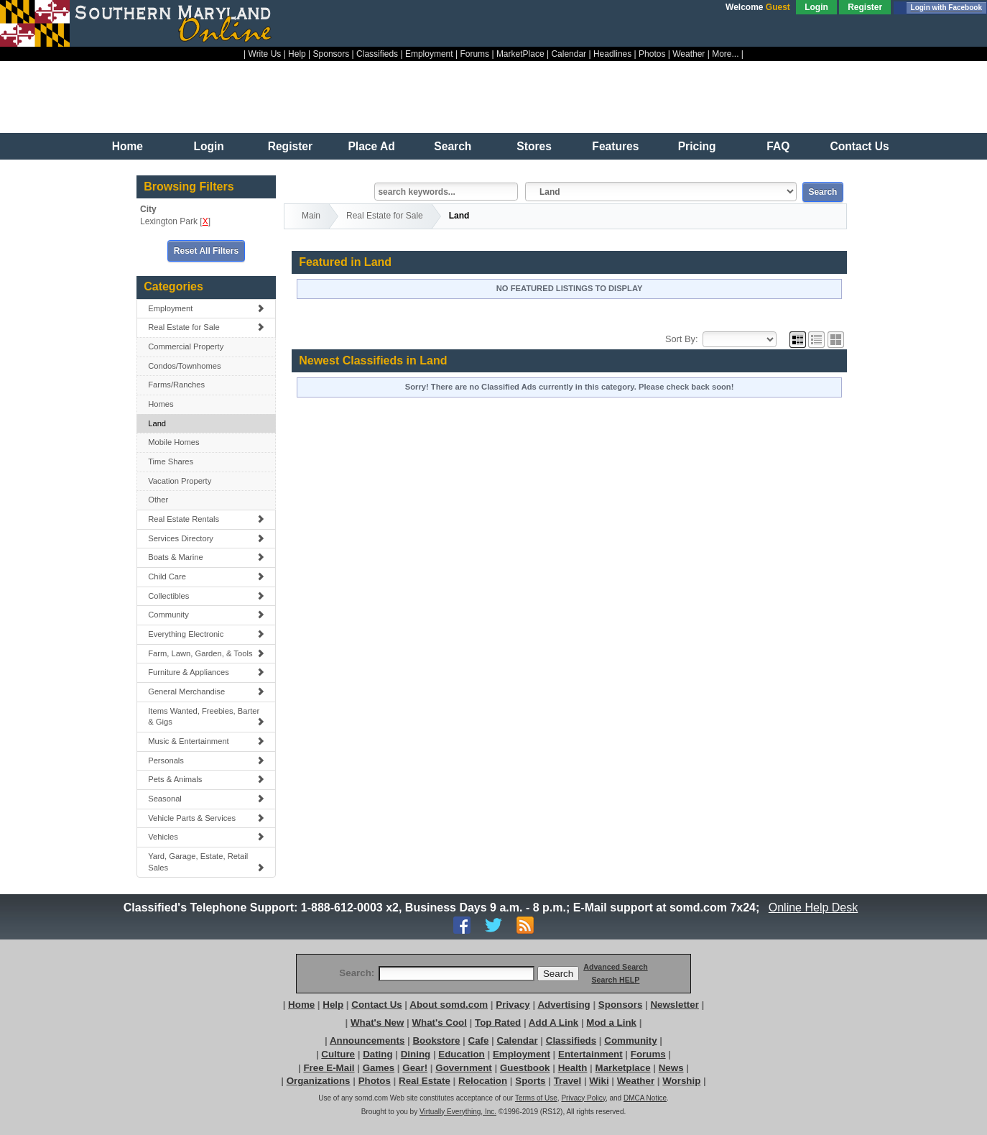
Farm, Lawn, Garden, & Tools (206, 653)
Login (816, 7)
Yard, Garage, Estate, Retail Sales (206, 862)
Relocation (482, 1080)
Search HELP (615, 979)
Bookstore (436, 1040)
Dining (415, 1054)
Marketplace (623, 1067)
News (671, 1067)
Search (452, 146)
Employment (429, 54)
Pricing (697, 146)
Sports (530, 1080)
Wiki (598, 1080)
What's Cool (439, 1022)
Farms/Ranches (176, 384)
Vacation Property (179, 481)
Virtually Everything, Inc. (458, 1112)
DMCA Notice (645, 1098)
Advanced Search (615, 966)
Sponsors (331, 54)
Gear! (414, 1067)
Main (311, 216)
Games (378, 1067)
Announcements (367, 1040)
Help (297, 54)
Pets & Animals (206, 779)
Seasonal (206, 798)
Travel (568, 1080)
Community (206, 614)
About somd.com (448, 1004)
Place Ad (371, 146)
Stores (534, 146)
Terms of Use (536, 1098)
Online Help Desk (813, 907)
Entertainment (590, 1054)
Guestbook (525, 1067)
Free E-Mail (328, 1067)
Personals (206, 760)
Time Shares (170, 461)
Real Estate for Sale (206, 327)
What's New (377, 1022)
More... (725, 54)
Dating (377, 1054)
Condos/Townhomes (184, 366)
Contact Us (859, 146)
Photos (652, 54)
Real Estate (424, 1080)
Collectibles (206, 596)
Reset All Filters (206, 251)
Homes (160, 404)
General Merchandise (206, 691)
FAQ (777, 146)
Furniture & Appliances (206, 672)
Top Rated (498, 1022)
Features (615, 146)
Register (865, 7)
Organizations (319, 1080)
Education (461, 1054)
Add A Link (553, 1022)
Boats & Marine (206, 557)
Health (573, 1067)
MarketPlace (520, 54)
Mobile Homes (174, 442)
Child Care (206, 576)
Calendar (568, 54)
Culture (338, 1054)
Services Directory (206, 538)
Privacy (512, 1004)
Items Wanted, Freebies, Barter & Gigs (206, 717)
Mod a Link (611, 1022)
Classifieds (377, 54)
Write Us (265, 54)
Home (127, 146)
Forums (474, 54)
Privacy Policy (583, 1098)
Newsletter (674, 1004)
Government (463, 1067)
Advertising (563, 1004)
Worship (681, 1080)
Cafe (478, 1040)
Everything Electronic (206, 634)
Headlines (612, 54)
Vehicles (206, 836)
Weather (688, 54)
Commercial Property (185, 346)
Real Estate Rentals (206, 519)
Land (157, 423)
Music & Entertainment (206, 741)
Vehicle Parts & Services (206, 818)
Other (158, 499)
